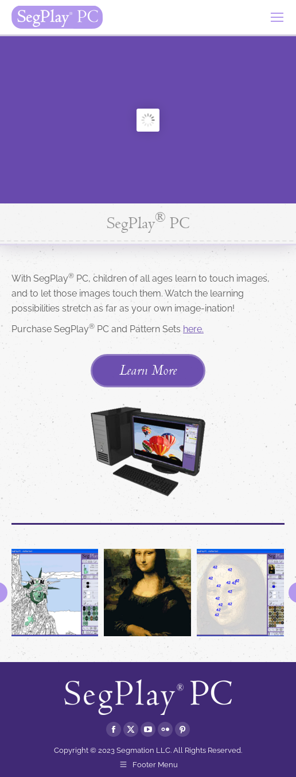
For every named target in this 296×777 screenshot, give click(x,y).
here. (193, 329)
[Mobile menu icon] (277, 17)
